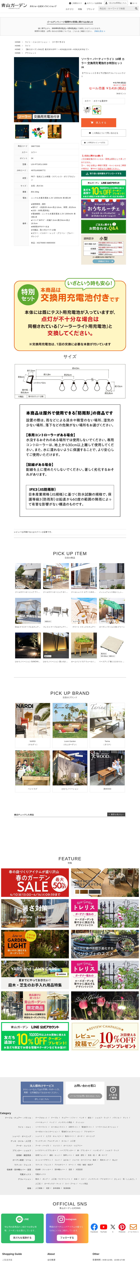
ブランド (91, 9)
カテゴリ (70, 9)
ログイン (38, 532)
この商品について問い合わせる (105, 133)
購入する (99, 122)
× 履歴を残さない (116, 814)
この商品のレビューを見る (94, 142)
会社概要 (51, 1260)
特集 (80, 9)
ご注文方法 (7, 1260)
